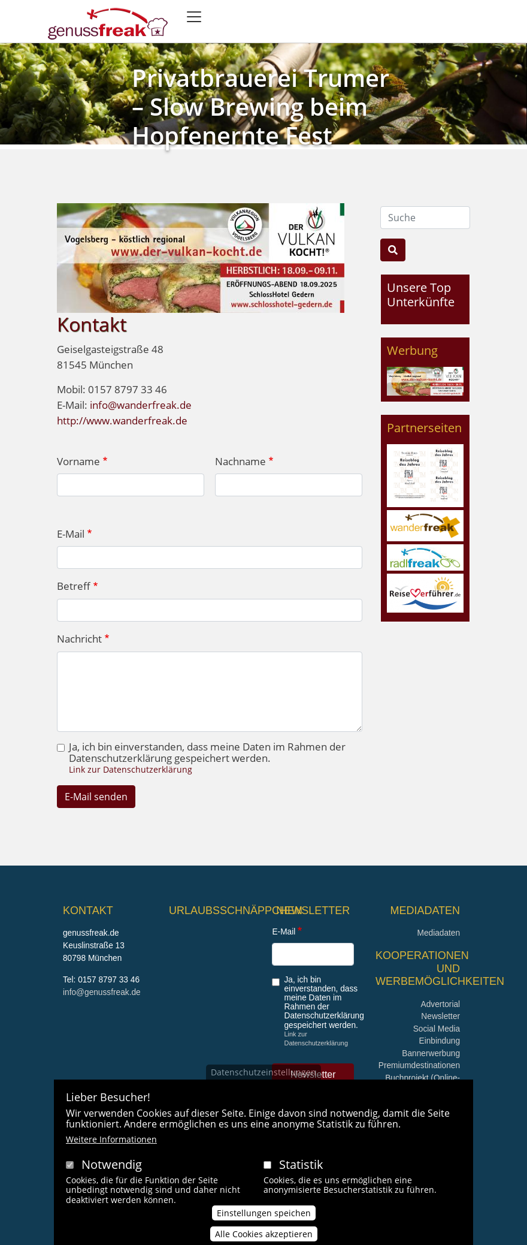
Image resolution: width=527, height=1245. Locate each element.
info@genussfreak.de (102, 992)
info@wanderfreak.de (141, 405)
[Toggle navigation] (194, 17)
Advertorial (441, 1004)
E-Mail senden (96, 796)
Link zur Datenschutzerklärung (130, 769)
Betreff (73, 586)
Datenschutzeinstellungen (263, 1074)
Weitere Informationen (111, 1141)
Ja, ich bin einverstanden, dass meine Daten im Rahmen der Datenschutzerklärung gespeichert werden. (207, 752)
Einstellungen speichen (264, 1214)
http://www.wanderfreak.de (122, 420)
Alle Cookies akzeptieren (264, 1235)
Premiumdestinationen (419, 1065)
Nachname (240, 461)
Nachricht (79, 639)
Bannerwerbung (431, 1053)
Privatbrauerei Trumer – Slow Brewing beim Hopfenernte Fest (260, 106)
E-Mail (70, 534)
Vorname (78, 461)
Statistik (301, 1166)
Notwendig (111, 1166)
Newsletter (440, 1016)
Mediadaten (438, 933)
